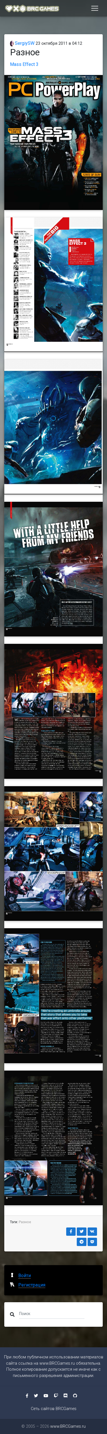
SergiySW (22, 43)
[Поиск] (51, 1313)
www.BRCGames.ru (57, 1363)
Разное (25, 1222)
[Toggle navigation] (94, 8)
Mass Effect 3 (24, 64)
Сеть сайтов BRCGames (53, 1408)
